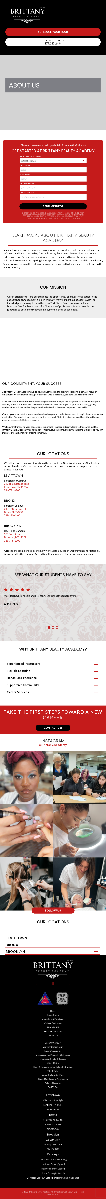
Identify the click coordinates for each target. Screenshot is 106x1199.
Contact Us (53, 1035)
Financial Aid (53, 1027)
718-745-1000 (12, 540)
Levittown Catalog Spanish (53, 1164)
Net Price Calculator (53, 1031)
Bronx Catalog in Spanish (53, 1173)
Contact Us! (53, 727)
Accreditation (53, 1015)
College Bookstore (53, 1023)
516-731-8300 (12, 490)
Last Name (25, 174)
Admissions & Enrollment (53, 1019)
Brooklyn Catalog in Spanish (66, 1177)
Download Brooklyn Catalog (40, 1177)
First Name (25, 165)
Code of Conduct (53, 1043)
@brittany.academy (53, 744)
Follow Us (53, 910)
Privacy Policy (52, 1194)
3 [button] (57, 627)
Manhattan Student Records (53, 1059)
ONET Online (53, 1063)
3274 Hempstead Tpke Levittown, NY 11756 (16, 485)
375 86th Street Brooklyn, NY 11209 (15, 535)
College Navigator (53, 1083)
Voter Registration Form (53, 1075)
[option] (53, 594)
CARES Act (53, 1087)
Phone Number (27, 183)
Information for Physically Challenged (53, 1055)
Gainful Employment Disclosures (53, 1079)
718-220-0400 (12, 515)
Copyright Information (53, 1047)
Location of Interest (31, 156)
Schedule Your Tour (53, 31)
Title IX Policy (52, 1071)
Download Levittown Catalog (53, 1159)
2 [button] (53, 627)
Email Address (27, 192)
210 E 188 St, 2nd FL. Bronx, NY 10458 (15, 510)
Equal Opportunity (53, 1051)
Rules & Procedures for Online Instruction (53, 1067)
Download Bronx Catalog (53, 1168)
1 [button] (49, 627)
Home (53, 1011)
